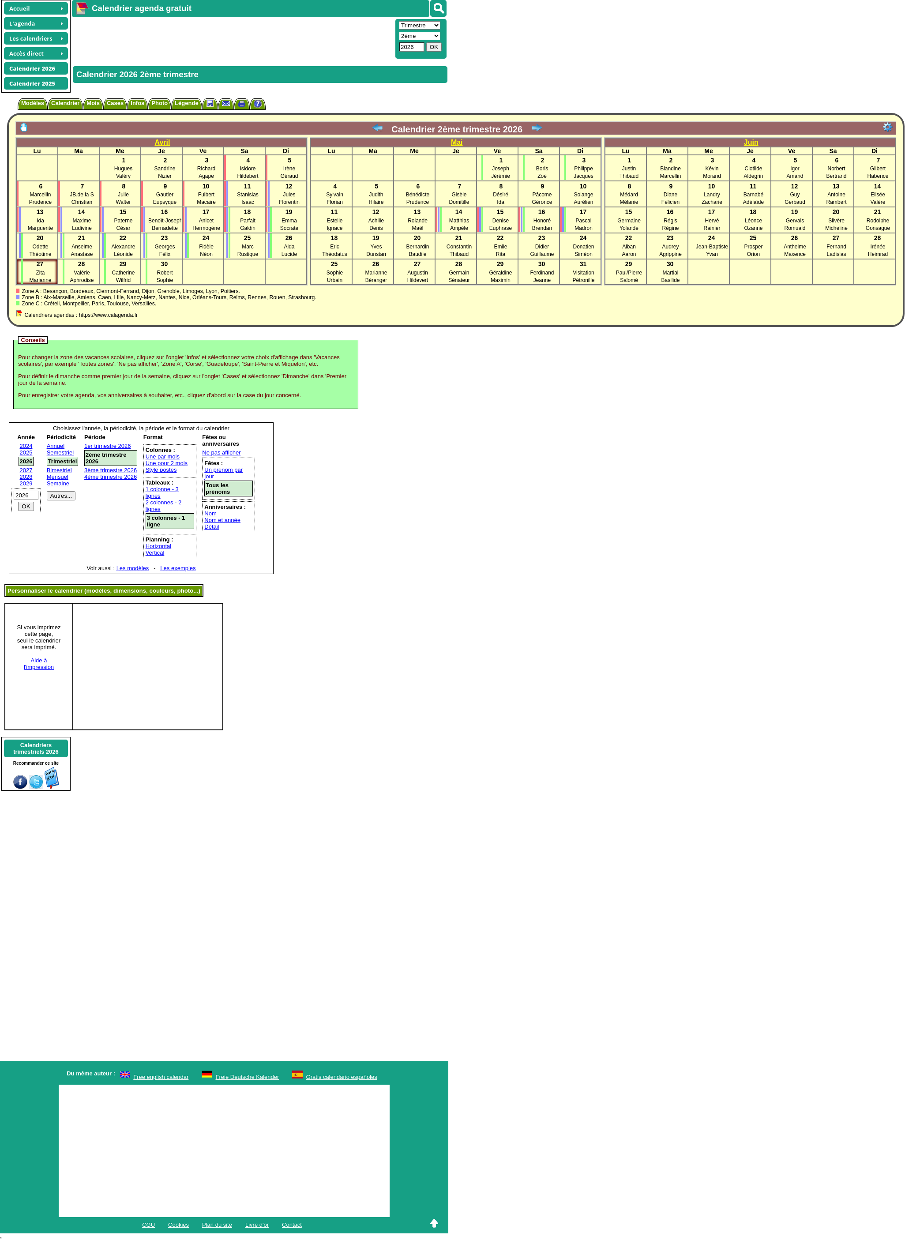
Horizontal (159, 546)
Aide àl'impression (39, 663)
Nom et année (222, 520)
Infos (137, 103)
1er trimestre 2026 (107, 446)
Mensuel (57, 476)
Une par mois (163, 456)
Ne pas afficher (221, 452)
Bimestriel (59, 470)
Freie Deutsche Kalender (247, 1077)
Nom (210, 513)
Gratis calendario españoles (341, 1077)
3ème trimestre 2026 (110, 470)
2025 (26, 452)
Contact (292, 1224)
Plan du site (217, 1224)
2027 (26, 470)
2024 (26, 446)
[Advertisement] (232, 38)
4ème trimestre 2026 (110, 476)
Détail (211, 526)
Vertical (155, 552)
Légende (186, 103)
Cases (115, 103)
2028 (26, 476)
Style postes (161, 469)
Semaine (58, 483)
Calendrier (65, 103)
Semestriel (60, 452)
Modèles (32, 103)
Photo (159, 103)
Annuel (55, 446)
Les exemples (177, 568)
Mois (93, 103)
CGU (148, 1224)
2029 (26, 483)
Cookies (178, 1224)
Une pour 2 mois (167, 463)
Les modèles (132, 568)
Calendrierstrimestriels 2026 (36, 748)
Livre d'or (257, 1224)
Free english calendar (160, 1077)
